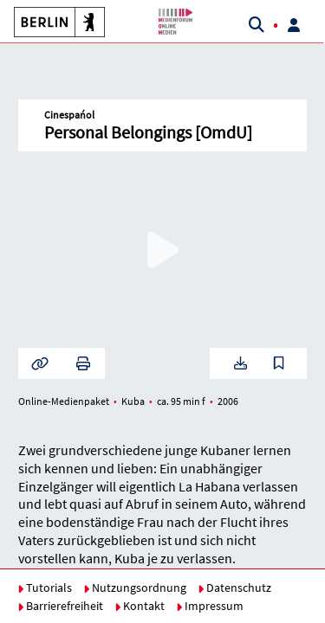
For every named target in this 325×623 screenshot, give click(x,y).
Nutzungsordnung (134, 587)
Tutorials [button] (44, 587)
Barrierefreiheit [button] (60, 605)
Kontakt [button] (139, 605)
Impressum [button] (210, 605)
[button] (52, 21)
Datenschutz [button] (234, 587)
